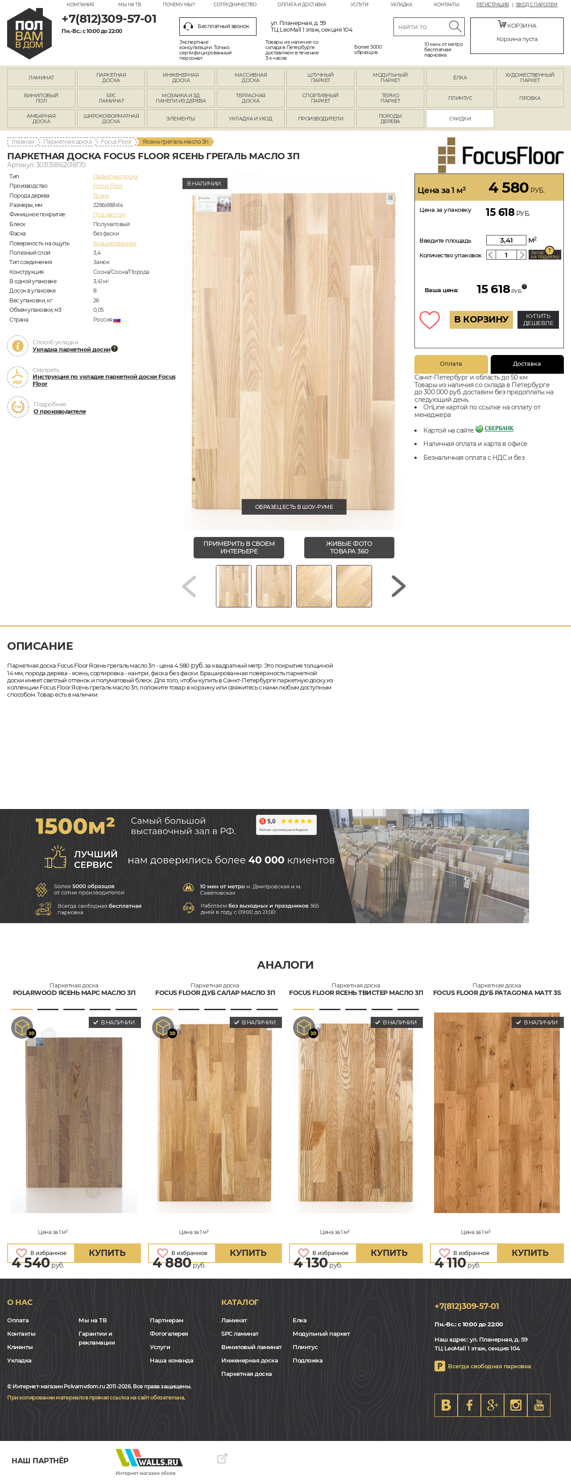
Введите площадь (445, 240)
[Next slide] (398, 586)
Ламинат (234, 1320)
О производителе (59, 411)
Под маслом (109, 214)
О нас (20, 1302)
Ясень (101, 195)
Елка (299, 1320)
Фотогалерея (169, 1333)
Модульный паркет (321, 1333)
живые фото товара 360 (349, 547)
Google (492, 1405)
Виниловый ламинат (251, 1346)
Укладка (401, 5)
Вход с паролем (537, 5)
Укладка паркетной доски (72, 349)
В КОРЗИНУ (481, 319)
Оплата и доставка (301, 5)
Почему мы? (179, 5)
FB (469, 1405)
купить (107, 1253)
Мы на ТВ (129, 5)
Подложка (308, 1360)
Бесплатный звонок (216, 26)
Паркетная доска (67, 141)
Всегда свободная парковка (489, 1366)
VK (446, 1405)
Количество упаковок (450, 255)
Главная (23, 141)
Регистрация (492, 5)
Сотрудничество (235, 5)
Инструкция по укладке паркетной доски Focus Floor (104, 380)
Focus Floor (116, 141)
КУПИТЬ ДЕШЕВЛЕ (538, 319)
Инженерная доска (249, 1360)
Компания (80, 5)
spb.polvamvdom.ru (29, 33)
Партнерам (166, 1320)
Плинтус (305, 1346)
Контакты (446, 5)
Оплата (451, 363)
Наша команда (171, 1360)
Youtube (538, 1405)
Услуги (359, 5)
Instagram (515, 1405)
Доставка (527, 363)
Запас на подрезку (545, 255)
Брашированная (115, 243)
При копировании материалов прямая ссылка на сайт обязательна (95, 1397)
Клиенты (20, 1346)
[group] (293, 351)
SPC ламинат (240, 1333)
